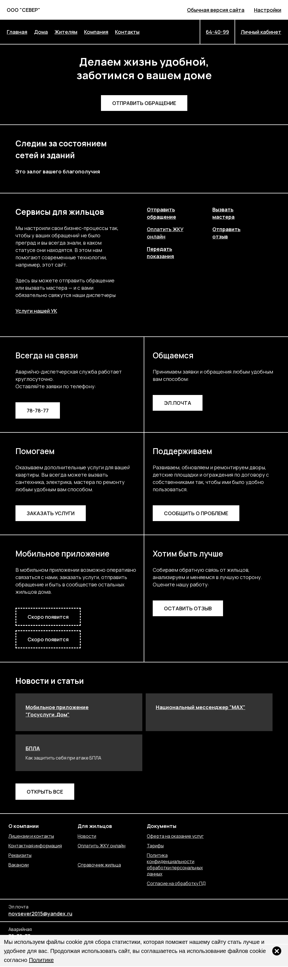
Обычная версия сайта (215, 9)
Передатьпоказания (160, 252)
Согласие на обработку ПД (176, 883)
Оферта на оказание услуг (175, 836)
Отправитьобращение (161, 213)
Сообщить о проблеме (196, 513)
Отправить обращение (144, 103)
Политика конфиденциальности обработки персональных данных (175, 864)
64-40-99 (217, 31)
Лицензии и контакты (31, 836)
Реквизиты (20, 855)
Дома (41, 31)
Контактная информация (35, 846)
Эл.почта (177, 402)
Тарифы (155, 846)
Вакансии (18, 865)
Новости (87, 836)
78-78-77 (38, 410)
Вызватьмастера (223, 213)
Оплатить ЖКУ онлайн (101, 846)
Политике (41, 960)
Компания (96, 31)
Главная (17, 31)
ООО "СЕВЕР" (23, 9)
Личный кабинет (261, 31)
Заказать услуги (51, 513)
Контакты (127, 31)
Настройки (267, 9)
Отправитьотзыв (226, 233)
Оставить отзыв (188, 608)
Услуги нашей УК (36, 310)
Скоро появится (48, 616)
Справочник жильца (99, 865)
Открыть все (45, 791)
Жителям (66, 31)
